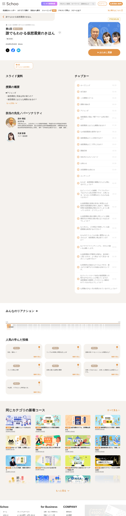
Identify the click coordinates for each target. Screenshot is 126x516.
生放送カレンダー (9, 10)
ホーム (5, 501)
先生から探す (35, 10)
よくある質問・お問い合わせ (26, 504)
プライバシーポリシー (24, 514)
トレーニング (49, 10)
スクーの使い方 (8, 511)
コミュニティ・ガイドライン (26, 511)
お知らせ (5, 504)
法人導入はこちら (115, 10)
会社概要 (69, 504)
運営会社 (69, 501)
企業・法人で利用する (51, 501)
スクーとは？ (76, 10)
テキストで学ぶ (64, 10)
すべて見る (113, 410)
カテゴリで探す (23, 10)
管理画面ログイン (49, 511)
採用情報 (69, 507)
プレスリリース (71, 511)
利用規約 (20, 507)
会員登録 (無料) (116, 4)
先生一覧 (5, 514)
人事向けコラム (48, 507)
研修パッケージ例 (49, 504)
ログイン (102, 4)
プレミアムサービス (23, 501)
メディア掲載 (70, 514)
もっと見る (12, 103)
